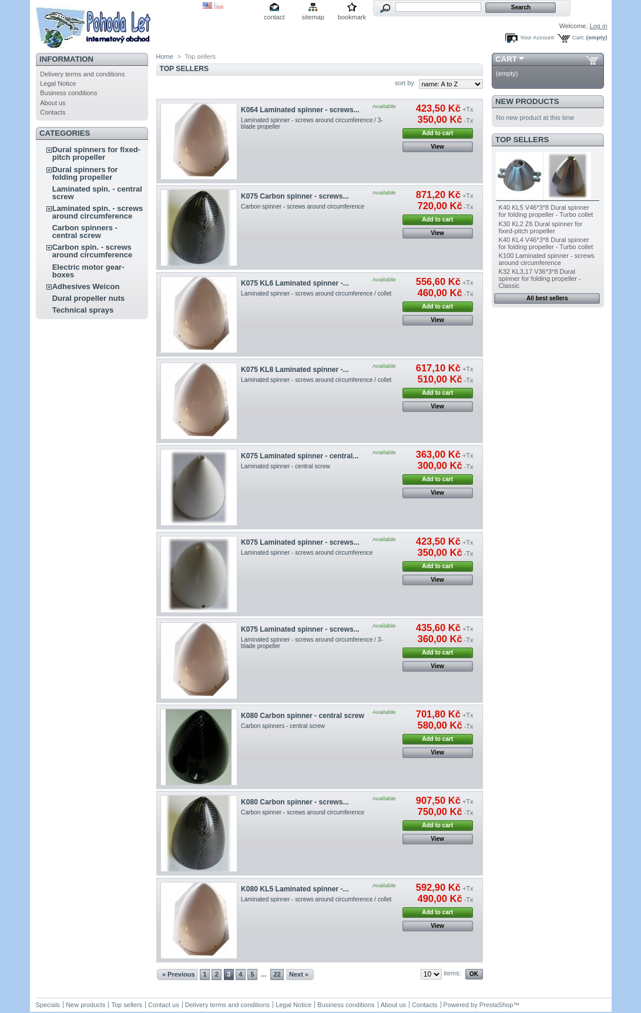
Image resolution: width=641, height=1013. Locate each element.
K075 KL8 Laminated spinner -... (294, 369)
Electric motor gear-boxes (88, 271)
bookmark (352, 17)
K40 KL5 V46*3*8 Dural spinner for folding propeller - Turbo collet (546, 211)
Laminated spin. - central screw (97, 193)
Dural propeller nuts (88, 298)
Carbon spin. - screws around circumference (92, 251)
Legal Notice (58, 83)
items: (452, 973)
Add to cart (437, 133)
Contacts (52, 112)
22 (277, 974)
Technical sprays (83, 310)
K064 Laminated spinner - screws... (300, 110)
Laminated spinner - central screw (285, 466)
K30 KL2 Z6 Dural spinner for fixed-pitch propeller (540, 227)
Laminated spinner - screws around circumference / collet (316, 293)
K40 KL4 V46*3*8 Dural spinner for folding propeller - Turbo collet (546, 243)
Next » (298, 974)
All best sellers (547, 298)
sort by (404, 82)
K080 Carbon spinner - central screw (302, 716)
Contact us (163, 1004)
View (437, 146)
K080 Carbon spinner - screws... (295, 802)
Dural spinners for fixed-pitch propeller (96, 153)
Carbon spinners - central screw (85, 231)
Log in (599, 25)
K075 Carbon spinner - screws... (295, 196)
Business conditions (68, 92)
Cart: (578, 37)
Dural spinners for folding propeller (85, 173)
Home (164, 56)
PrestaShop (496, 1004)
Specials (48, 1004)
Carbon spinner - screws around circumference (302, 206)
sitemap (313, 17)
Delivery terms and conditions (82, 74)
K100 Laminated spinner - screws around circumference (547, 259)
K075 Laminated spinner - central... (299, 456)
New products (527, 101)
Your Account (537, 37)
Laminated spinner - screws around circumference (306, 552)
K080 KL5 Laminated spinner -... (294, 889)
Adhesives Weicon (86, 286)
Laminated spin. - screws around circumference (97, 212)
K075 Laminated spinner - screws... (300, 542)
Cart (506, 59)
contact (274, 17)
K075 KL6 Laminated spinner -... (294, 283)
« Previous (178, 974)
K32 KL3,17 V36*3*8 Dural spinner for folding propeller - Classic (540, 278)
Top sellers (522, 139)
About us (52, 102)
